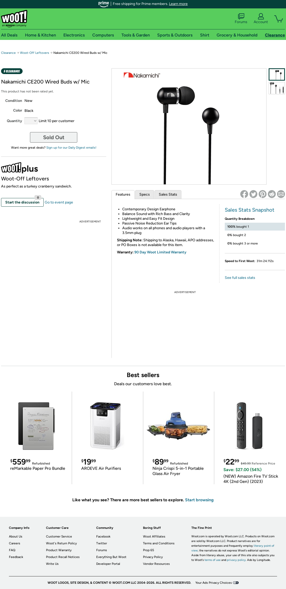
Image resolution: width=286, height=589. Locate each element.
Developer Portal (108, 564)
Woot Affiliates (154, 536)
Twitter (101, 543)
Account (261, 18)
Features (123, 194)
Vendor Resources (156, 564)
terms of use (213, 560)
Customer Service (59, 536)
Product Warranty (59, 550)
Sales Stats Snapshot (249, 210)
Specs (144, 194)
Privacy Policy (153, 557)
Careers (14, 543)
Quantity (14, 121)
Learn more (178, 4)
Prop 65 (148, 550)
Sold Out (53, 137)
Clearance (8, 53)
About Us (15, 536)
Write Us (52, 564)
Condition (13, 100)
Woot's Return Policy (61, 543)
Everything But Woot (111, 557)
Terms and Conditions (159, 543)
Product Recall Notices (63, 557)
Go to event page (59, 202)
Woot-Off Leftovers (34, 53)
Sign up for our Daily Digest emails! (71, 147)
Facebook (103, 536)
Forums (241, 18)
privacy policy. (236, 560)
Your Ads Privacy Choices (213, 583)
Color (17, 110)
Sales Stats (168, 194)
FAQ (12, 550)
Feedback (16, 557)
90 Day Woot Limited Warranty (160, 252)
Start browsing (199, 499)
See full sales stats (240, 277)
